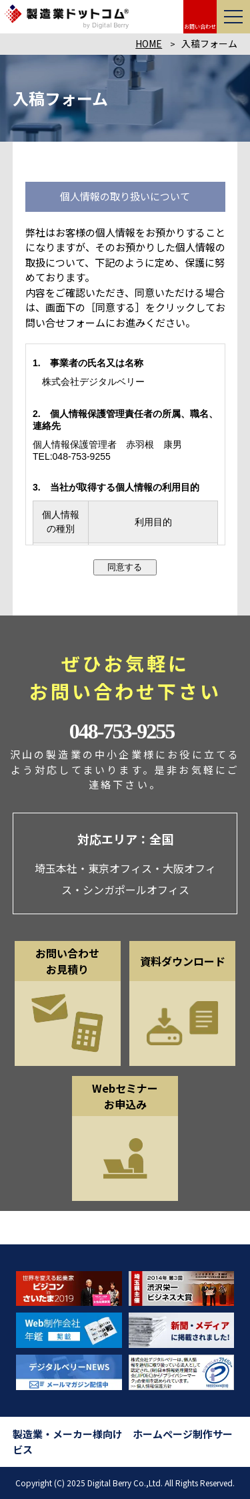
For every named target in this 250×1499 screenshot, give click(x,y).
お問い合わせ (200, 26)
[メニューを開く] (233, 16)
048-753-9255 (121, 731)
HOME (148, 43)
